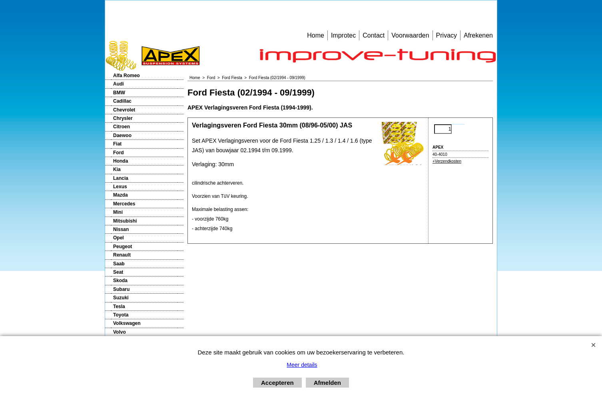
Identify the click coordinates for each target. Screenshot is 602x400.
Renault (122, 255)
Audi (118, 84)
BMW (119, 93)
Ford (118, 152)
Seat (118, 272)
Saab (119, 264)
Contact (374, 35)
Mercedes (124, 204)
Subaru (121, 289)
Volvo (119, 332)
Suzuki (121, 297)
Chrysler (123, 118)
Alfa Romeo (126, 75)
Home (315, 35)
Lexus (120, 186)
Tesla (119, 306)
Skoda (120, 280)
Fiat (117, 144)
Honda (120, 161)
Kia (117, 169)
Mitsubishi (125, 221)
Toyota (120, 315)
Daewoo (122, 135)
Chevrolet (124, 110)
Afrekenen (478, 35)
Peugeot (122, 246)
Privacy (446, 35)
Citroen (121, 126)
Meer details (302, 365)
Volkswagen (126, 323)
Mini (118, 212)
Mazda (120, 195)
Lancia (120, 178)
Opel (118, 238)
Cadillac (122, 101)
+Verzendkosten (447, 161)
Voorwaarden (410, 35)
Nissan (121, 229)
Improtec (343, 35)
